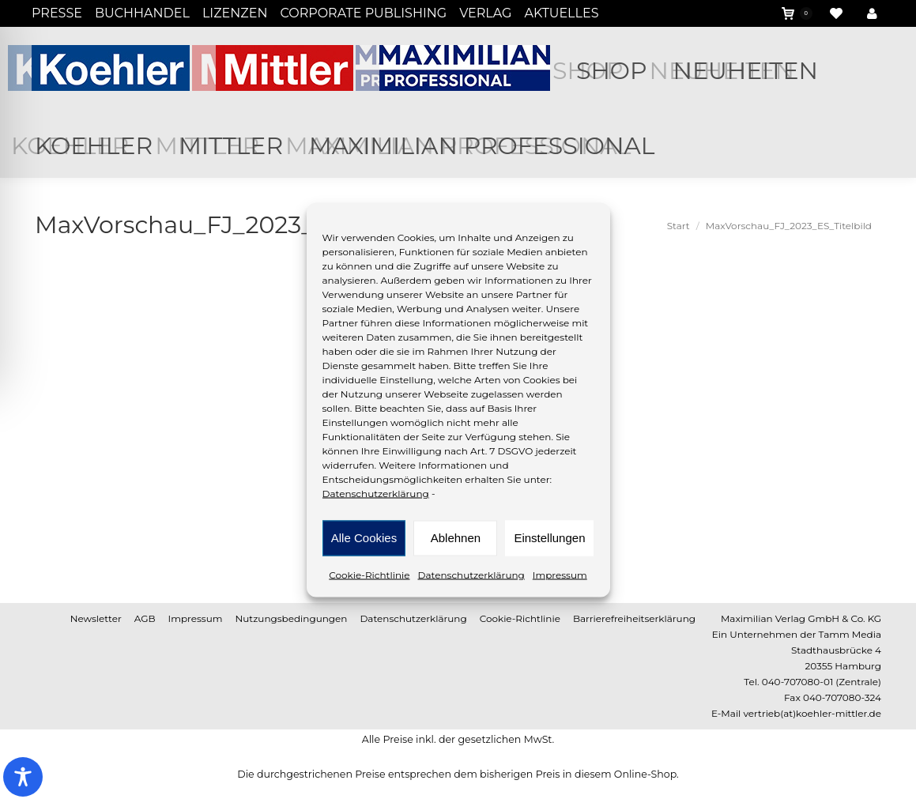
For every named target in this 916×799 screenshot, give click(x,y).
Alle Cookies (364, 538)
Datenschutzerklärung (375, 493)
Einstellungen (549, 538)
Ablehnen (456, 538)
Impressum (560, 574)
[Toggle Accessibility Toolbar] (23, 777)
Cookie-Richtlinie (369, 574)
